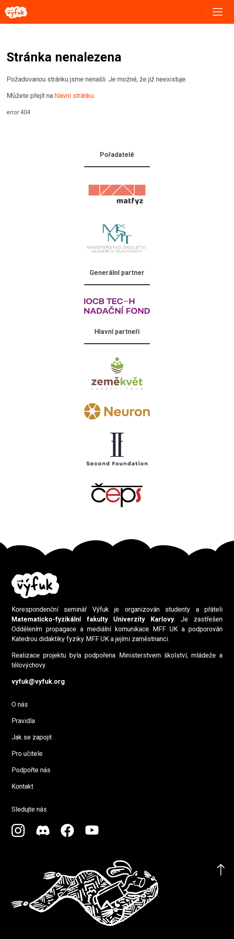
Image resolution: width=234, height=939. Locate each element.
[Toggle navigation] (217, 12)
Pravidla (23, 721)
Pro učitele (27, 754)
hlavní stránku (74, 96)
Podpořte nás (30, 770)
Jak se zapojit (31, 737)
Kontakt (22, 786)
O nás (19, 704)
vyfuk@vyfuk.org (38, 681)
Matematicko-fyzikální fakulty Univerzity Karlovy (92, 619)
